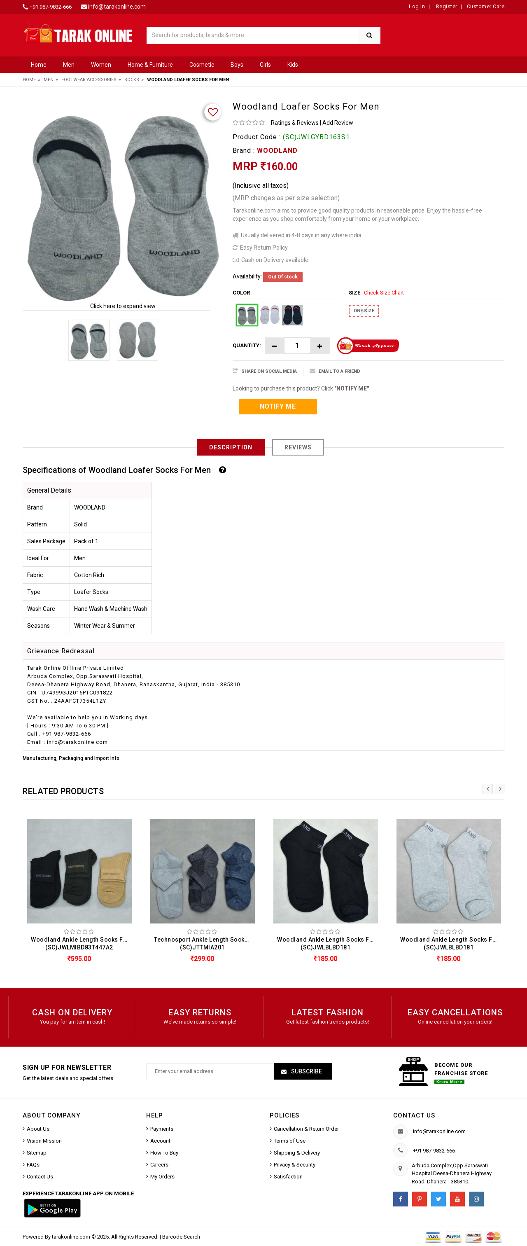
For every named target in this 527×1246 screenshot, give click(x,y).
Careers (159, 1165)
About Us (38, 1129)
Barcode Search (181, 1237)
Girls (265, 64)
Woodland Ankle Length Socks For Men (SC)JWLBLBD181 (327, 943)
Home (39, 64)
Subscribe (306, 1071)
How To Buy (164, 1153)
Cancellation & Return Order (306, 1129)
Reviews (298, 447)
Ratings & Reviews (295, 122)
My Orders (162, 1177)
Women (101, 64)
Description (230, 447)
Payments (161, 1129)
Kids (292, 64)
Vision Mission (44, 1141)
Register (445, 6)
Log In (417, 6)
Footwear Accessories (89, 79)
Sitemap (37, 1153)
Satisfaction (288, 1177)
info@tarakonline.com (117, 6)
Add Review (337, 122)
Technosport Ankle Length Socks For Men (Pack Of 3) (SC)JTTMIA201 (204, 943)
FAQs (33, 1165)
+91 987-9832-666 (51, 7)
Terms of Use (289, 1141)
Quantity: (247, 345)
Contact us (414, 1115)
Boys (237, 64)
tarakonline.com (71, 1237)
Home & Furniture (150, 64)
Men (69, 64)
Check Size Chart (384, 293)
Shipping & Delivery (297, 1153)
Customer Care (486, 6)
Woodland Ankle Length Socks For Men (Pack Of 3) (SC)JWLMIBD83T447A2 (81, 943)
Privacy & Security (294, 1165)
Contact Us (40, 1177)
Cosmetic (201, 64)
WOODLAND (277, 150)
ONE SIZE (364, 310)
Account (160, 1141)
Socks (131, 79)
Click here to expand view (123, 306)
